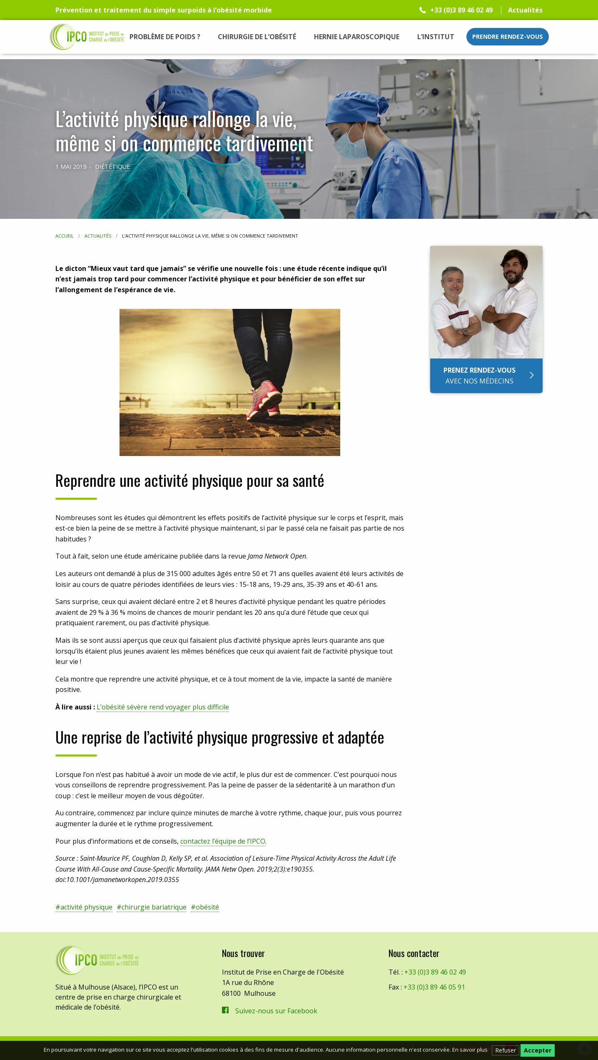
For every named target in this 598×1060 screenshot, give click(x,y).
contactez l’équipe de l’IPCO (222, 841)
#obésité (205, 907)
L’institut (435, 36)
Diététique (112, 166)
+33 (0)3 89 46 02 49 (461, 10)
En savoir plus (470, 1049)
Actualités (525, 10)
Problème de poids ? (165, 36)
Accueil (64, 236)
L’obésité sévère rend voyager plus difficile (163, 707)
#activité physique (83, 907)
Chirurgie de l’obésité (257, 36)
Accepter (537, 1050)
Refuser (505, 1050)
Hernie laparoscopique (356, 36)
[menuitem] (165, 36)
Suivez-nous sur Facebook (276, 1010)
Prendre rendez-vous (507, 36)
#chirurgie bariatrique (152, 907)
